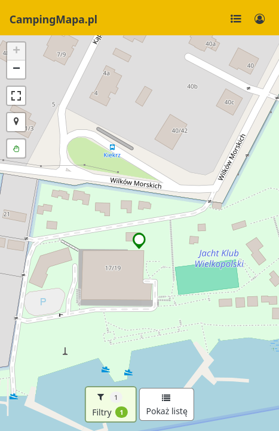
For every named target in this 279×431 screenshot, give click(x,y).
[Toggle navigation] (236, 19)
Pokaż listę (166, 405)
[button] (139, 241)
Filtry (110, 404)
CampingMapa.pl (53, 19)
